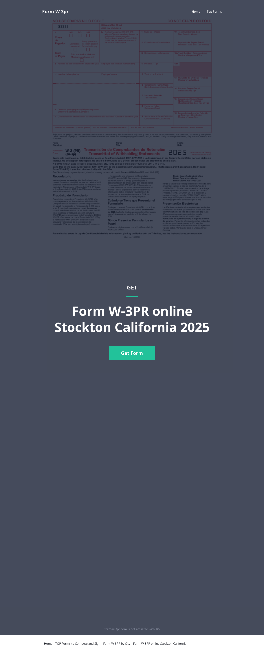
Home (196, 12)
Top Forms (214, 12)
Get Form (132, 353)
